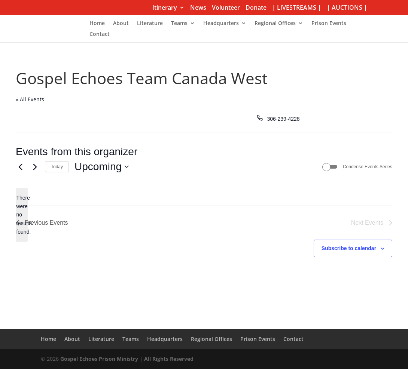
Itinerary (164, 8)
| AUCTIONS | (347, 8)
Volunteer (226, 8)
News (198, 8)
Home (97, 24)
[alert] (22, 215)
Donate (256, 8)
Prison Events (328, 24)
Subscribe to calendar (349, 248)
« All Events (30, 99)
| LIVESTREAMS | (296, 8)
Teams (179, 24)
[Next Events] (34, 166)
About (121, 24)
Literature (150, 24)
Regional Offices (275, 24)
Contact (99, 34)
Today (57, 166)
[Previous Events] (20, 166)
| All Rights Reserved (166, 358)
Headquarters (221, 24)
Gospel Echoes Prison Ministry (99, 358)
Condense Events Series (367, 166)
